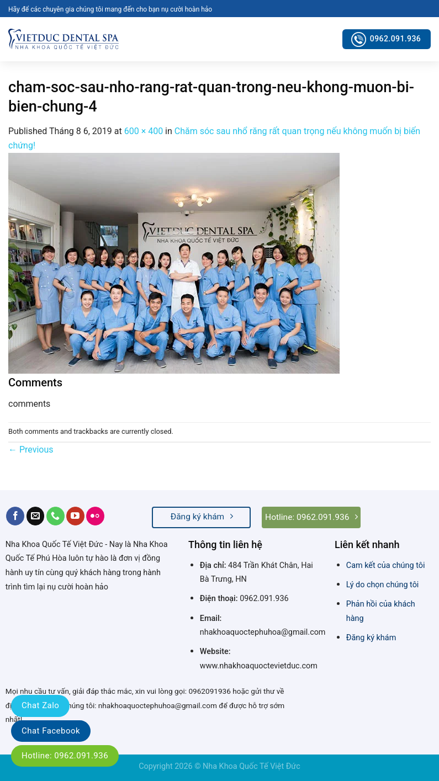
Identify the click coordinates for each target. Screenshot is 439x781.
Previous (31, 449)
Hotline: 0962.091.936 (65, 756)
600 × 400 (143, 131)
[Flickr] (95, 516)
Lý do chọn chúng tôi (382, 584)
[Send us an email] (36, 516)
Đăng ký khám (371, 637)
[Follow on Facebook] (15, 516)
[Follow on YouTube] (75, 516)
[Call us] (55, 516)
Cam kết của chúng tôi (385, 565)
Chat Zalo (40, 705)
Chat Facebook (51, 731)
